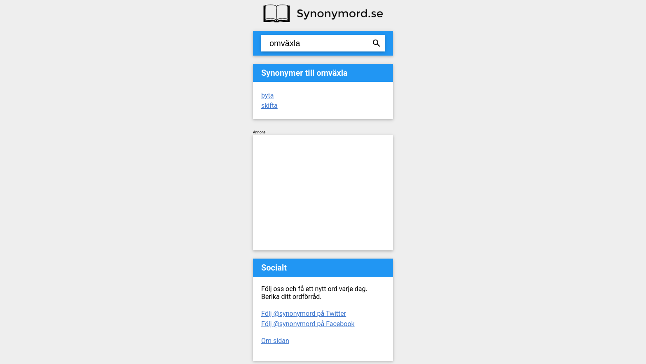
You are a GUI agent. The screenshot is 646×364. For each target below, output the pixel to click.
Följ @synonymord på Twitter (303, 313)
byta (267, 95)
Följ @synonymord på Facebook (308, 324)
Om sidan (275, 341)
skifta (269, 106)
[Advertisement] (323, 192)
